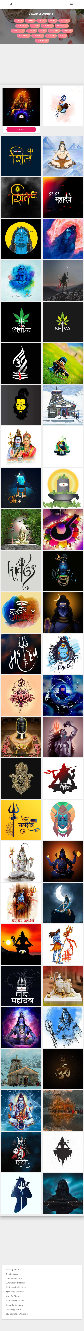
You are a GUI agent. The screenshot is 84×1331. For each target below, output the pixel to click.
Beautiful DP (61, 25)
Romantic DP (18, 30)
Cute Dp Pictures (13, 1296)
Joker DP (51, 35)
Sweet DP (67, 30)
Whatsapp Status (14, 1309)
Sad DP (52, 20)
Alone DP (64, 20)
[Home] (11, 4)
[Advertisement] (42, 64)
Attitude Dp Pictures (15, 1282)
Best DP (30, 20)
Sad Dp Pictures (13, 1274)
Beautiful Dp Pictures (16, 1305)
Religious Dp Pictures (16, 1287)
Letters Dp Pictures (15, 1300)
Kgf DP (62, 35)
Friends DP (54, 30)
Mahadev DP (23, 35)
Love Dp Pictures (13, 1269)
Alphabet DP (42, 40)
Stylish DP (47, 25)
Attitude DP (22, 25)
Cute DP (35, 25)
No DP (42, 30)
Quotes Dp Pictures (15, 1291)
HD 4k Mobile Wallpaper (17, 1313)
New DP (19, 20)
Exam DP (32, 30)
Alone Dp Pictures (14, 1278)
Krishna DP (38, 35)
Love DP (41, 20)
